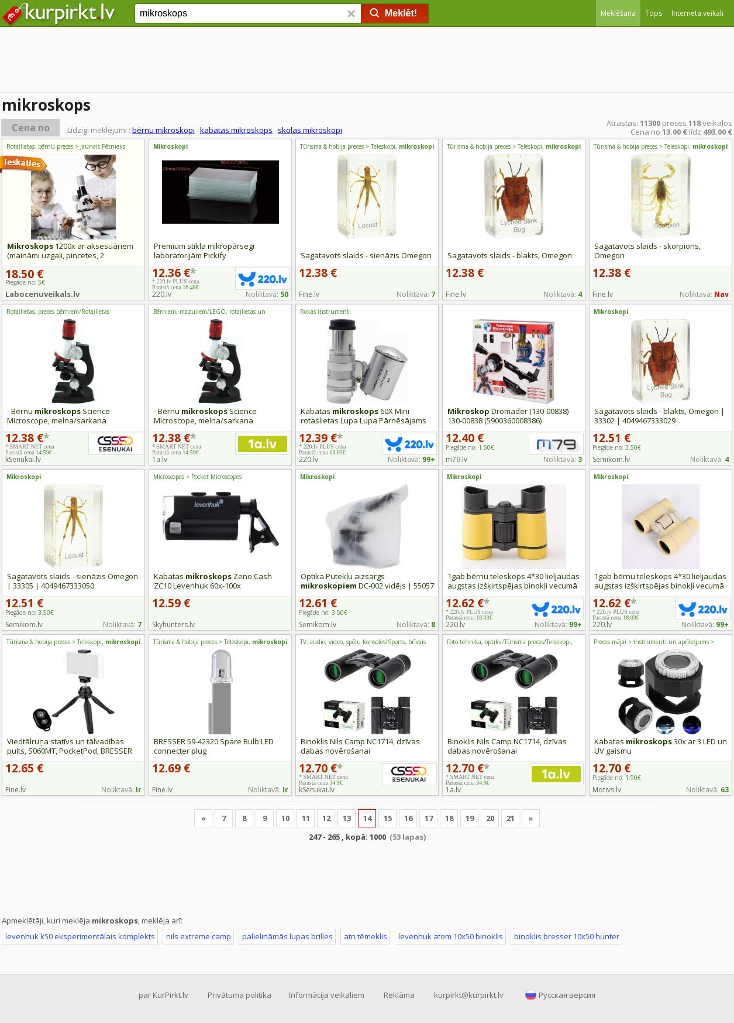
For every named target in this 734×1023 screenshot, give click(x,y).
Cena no (31, 127)
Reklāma (399, 995)
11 (306, 818)
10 (285, 818)
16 (408, 818)
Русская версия (567, 995)
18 (449, 818)
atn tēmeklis (365, 936)
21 (510, 818)
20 (490, 818)
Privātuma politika (239, 995)
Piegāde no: (470, 447)
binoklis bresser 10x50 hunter (566, 936)
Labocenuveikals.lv (42, 294)
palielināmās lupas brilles (287, 936)
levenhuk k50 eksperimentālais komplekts (80, 936)
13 (347, 818)
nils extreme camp (198, 936)
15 (388, 818)
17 (429, 818)
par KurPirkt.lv (163, 995)
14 (367, 818)
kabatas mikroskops (236, 130)
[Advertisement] (367, 61)
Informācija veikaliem (326, 995)
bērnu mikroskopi (163, 130)
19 (470, 818)
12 (326, 818)
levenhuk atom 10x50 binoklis (450, 936)
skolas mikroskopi (310, 130)
